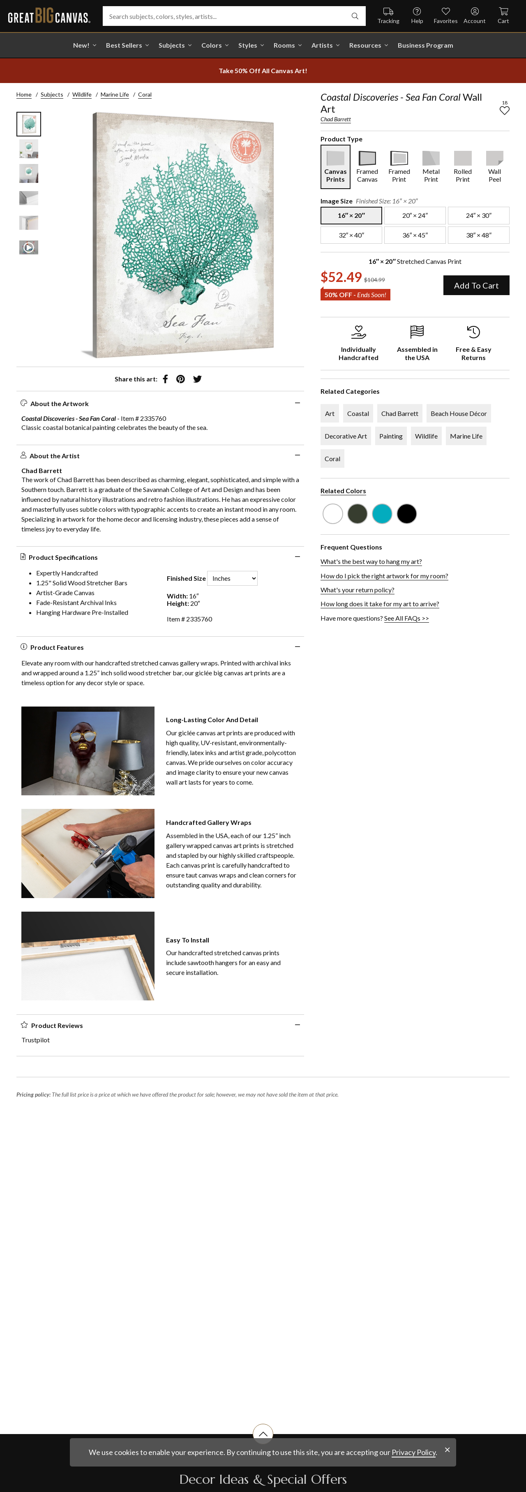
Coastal (358, 413)
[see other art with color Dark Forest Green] (357, 513)
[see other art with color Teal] (382, 513)
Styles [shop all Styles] (247, 45)
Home (24, 94)
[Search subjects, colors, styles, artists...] (234, 16)
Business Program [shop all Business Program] (425, 45)
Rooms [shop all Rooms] (284, 45)
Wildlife (82, 94)
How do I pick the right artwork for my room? (384, 576)
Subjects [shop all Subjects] (172, 45)
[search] (355, 16)
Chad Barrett (336, 118)
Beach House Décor (459, 413)
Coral (145, 94)
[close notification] (447, 1471)
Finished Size (186, 578)
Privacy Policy (414, 1473)
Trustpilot (35, 1040)
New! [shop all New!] (81, 45)
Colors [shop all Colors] (211, 45)
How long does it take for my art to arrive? (380, 603)
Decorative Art (346, 436)
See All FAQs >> (406, 618)
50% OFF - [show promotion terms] (355, 294)
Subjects (52, 94)
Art (330, 413)
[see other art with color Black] (407, 513)
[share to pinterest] (180, 379)
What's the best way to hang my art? (371, 561)
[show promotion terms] (263, 70)
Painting (391, 436)
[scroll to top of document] (263, 1444)
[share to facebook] (165, 379)
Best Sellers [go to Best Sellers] (124, 45)
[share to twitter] (197, 379)
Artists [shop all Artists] (322, 45)
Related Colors (343, 490)
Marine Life (115, 94)
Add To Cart (476, 285)
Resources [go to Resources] (365, 45)
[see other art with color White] (333, 513)
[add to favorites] (505, 110)
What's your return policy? (357, 590)
